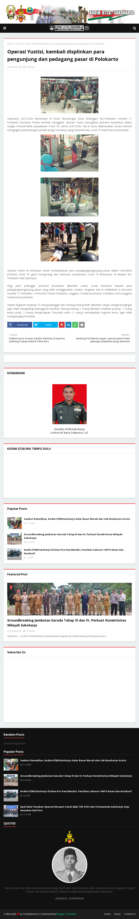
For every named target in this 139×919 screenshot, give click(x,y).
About (117, 914)
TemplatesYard (31, 914)
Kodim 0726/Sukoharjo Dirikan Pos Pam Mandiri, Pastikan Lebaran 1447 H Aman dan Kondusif (74, 551)
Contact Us (129, 914)
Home (10, 43)
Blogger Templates (66, 914)
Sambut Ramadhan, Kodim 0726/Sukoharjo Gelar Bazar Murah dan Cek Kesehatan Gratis (77, 518)
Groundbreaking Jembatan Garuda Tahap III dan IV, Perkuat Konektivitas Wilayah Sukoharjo (73, 536)
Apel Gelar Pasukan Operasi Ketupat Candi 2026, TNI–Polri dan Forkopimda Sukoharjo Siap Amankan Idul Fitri (74, 808)
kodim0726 (15, 67)
